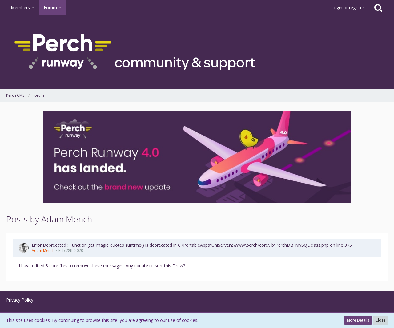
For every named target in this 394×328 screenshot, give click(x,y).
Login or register (347, 7)
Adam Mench (43, 250)
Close (380, 320)
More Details (358, 320)
